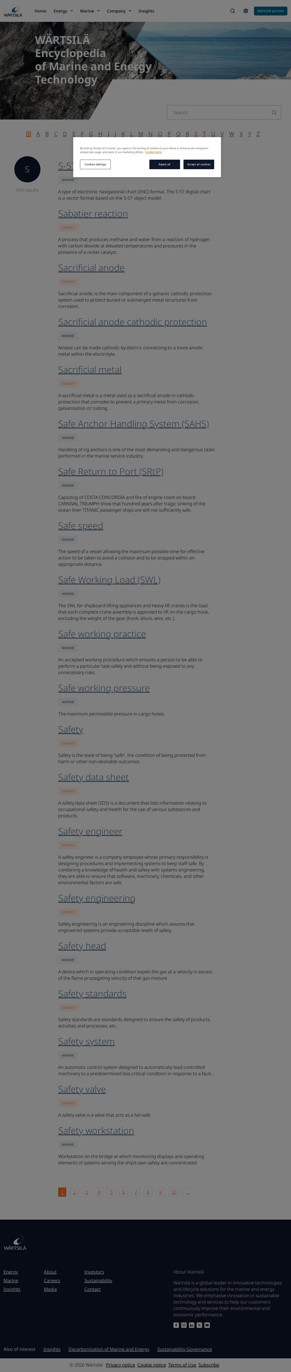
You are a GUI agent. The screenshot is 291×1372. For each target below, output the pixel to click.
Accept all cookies (198, 164)
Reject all (165, 164)
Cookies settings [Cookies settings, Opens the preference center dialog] (95, 164)
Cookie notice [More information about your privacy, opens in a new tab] (153, 152)
